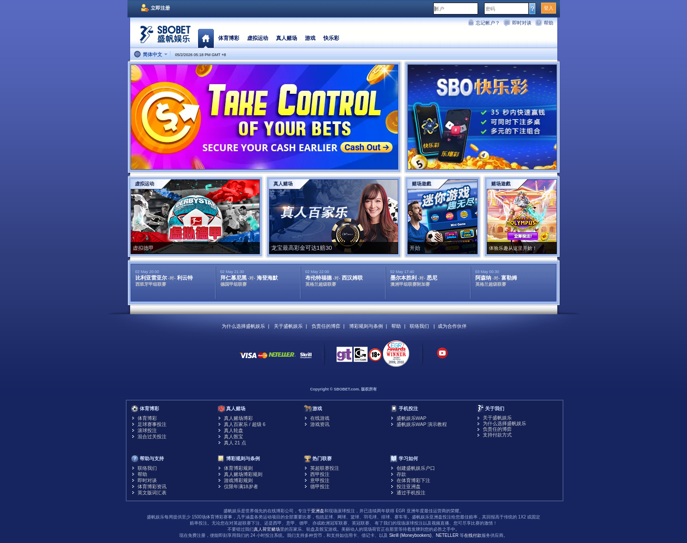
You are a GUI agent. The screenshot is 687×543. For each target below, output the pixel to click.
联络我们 (419, 326)
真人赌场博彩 (238, 418)
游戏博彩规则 (238, 480)
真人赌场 (286, 38)
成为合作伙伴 (452, 326)
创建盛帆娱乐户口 (416, 468)
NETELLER (447, 535)
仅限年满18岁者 (241, 486)
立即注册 (160, 8)
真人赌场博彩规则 (243, 474)
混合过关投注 (152, 436)
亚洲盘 (317, 510)
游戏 (310, 38)
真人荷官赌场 (267, 529)
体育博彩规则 (238, 468)
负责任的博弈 (326, 326)
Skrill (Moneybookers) (410, 535)
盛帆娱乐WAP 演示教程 (422, 424)
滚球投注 (147, 430)
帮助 (548, 22)
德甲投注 (319, 486)
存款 (401, 474)
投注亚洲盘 (409, 486)
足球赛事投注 (152, 424)
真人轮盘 (233, 430)
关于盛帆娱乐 (288, 326)
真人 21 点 (235, 442)
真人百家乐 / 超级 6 (245, 424)
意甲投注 (319, 480)
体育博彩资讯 (152, 486)
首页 (205, 38)
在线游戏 (319, 418)
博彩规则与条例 (366, 326)
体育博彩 (228, 38)
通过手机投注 (411, 492)
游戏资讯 (319, 424)
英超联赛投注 (324, 468)
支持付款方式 (497, 434)
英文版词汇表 (152, 492)
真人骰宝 (233, 436)
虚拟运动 (257, 38)
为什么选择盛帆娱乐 (243, 326)
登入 (548, 8)
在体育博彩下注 (413, 480)
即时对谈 (521, 22)
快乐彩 (331, 38)
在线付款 (473, 535)
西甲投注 (319, 474)
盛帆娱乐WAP (412, 418)
